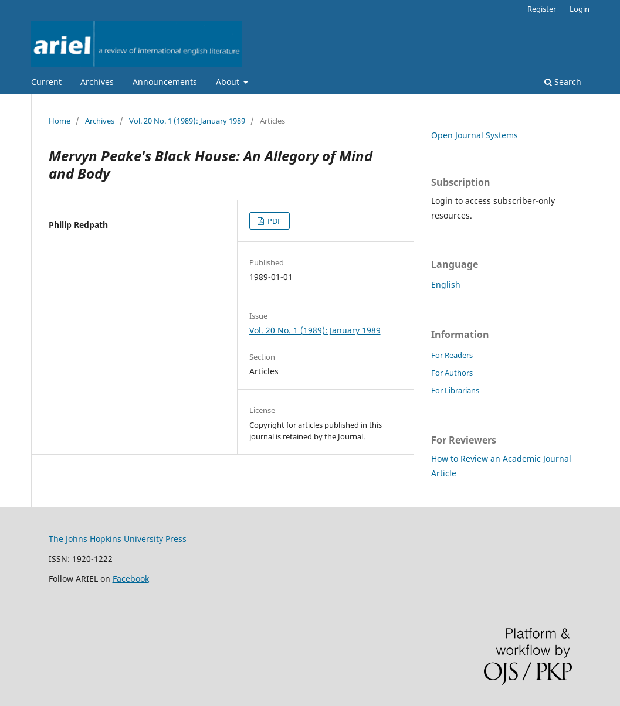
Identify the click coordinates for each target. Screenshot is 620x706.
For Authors (452, 372)
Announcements (165, 81)
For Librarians (455, 390)
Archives (97, 81)
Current (46, 81)
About (229, 81)
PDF (274, 221)
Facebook (131, 578)
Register (541, 9)
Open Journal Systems (474, 135)
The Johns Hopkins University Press (118, 538)
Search (562, 81)
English (445, 284)
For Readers (452, 355)
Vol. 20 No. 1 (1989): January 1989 (187, 120)
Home (59, 120)
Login (579, 9)
